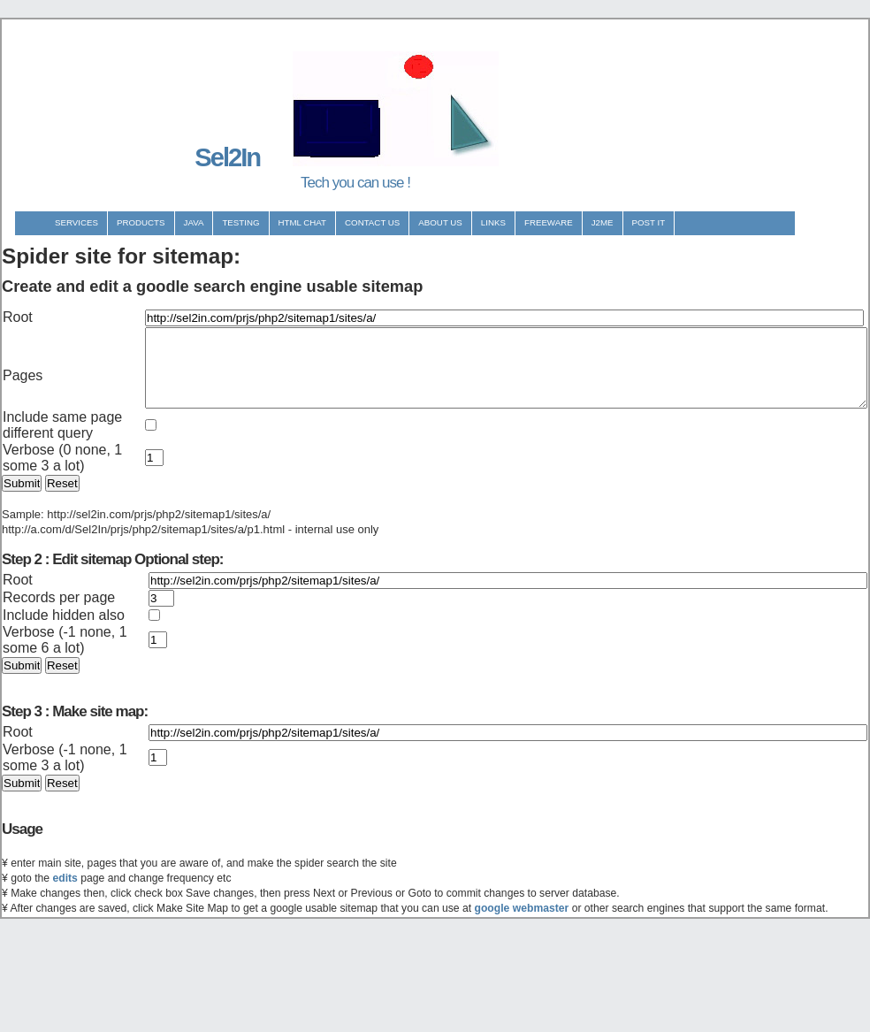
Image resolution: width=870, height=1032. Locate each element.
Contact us (372, 222)
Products (141, 222)
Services (76, 222)
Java (194, 222)
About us (440, 222)
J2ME (602, 222)
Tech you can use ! (355, 182)
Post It (649, 222)
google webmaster (522, 1004)
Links (493, 222)
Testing (240, 222)
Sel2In (227, 157)
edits (64, 973)
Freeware (548, 222)
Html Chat (303, 222)
